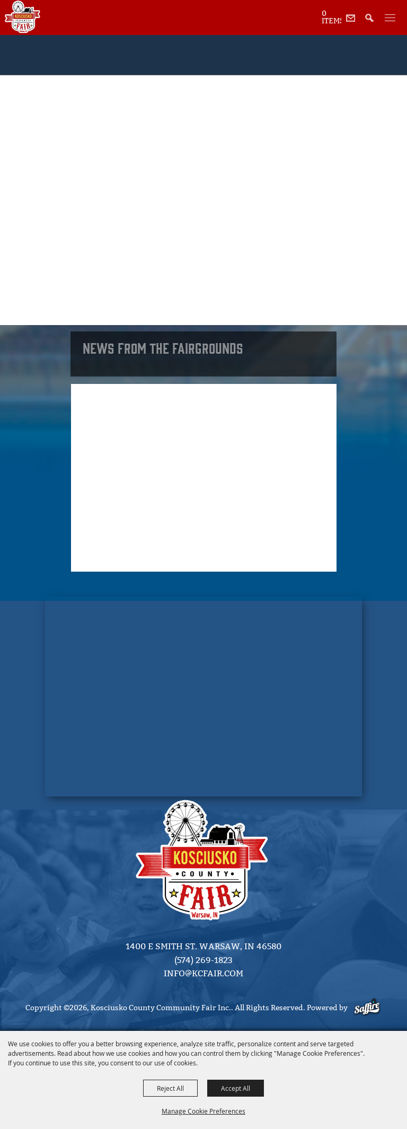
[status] (331, 16)
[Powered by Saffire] (368, 1007)
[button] (372, 24)
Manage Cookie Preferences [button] (203, 1111)
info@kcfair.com (203, 973)
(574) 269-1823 (203, 960)
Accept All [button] (235, 1088)
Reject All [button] (170, 1088)
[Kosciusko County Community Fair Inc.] (22, 17)
